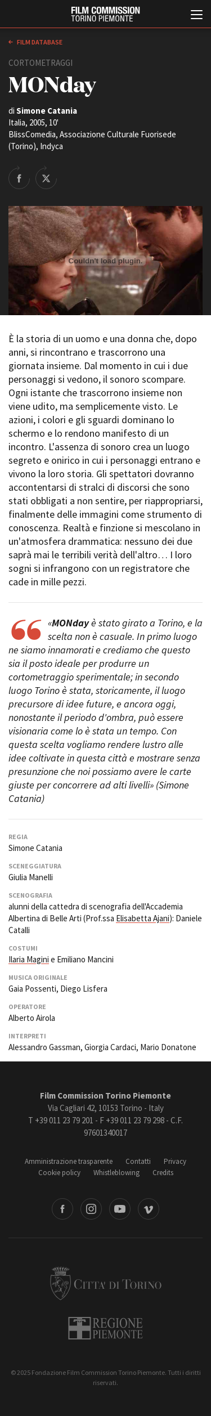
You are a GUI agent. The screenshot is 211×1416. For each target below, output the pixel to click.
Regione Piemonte (105, 1328)
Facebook (62, 1209)
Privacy (175, 1161)
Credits (162, 1172)
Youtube (120, 1209)
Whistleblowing (116, 1172)
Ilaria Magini (28, 959)
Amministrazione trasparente (69, 1161)
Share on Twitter (46, 177)
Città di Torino (105, 1283)
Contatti (138, 1161)
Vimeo (148, 1209)
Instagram (91, 1209)
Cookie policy (59, 1172)
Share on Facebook (19, 177)
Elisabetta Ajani (142, 918)
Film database (39, 42)
